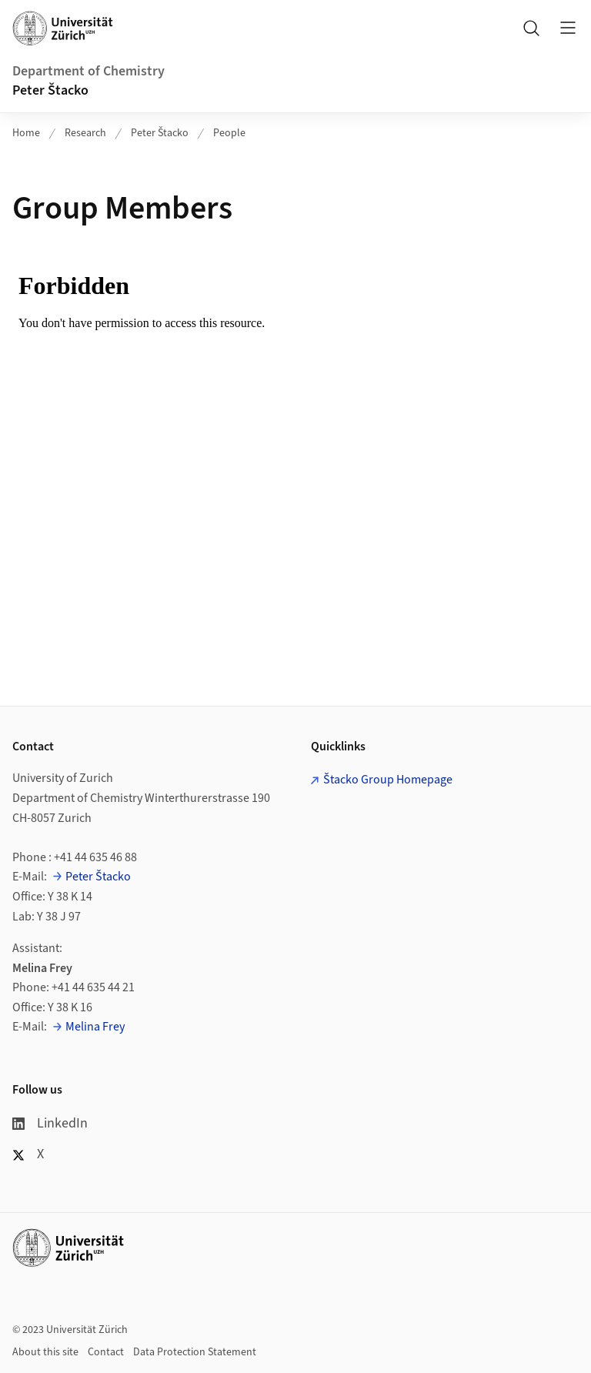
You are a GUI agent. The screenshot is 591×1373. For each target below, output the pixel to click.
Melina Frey (95, 1026)
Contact (106, 1352)
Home (26, 133)
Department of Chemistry (88, 71)
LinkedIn (50, 1123)
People (229, 133)
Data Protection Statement (194, 1352)
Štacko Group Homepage (387, 779)
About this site (45, 1352)
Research (85, 133)
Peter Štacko (50, 90)
